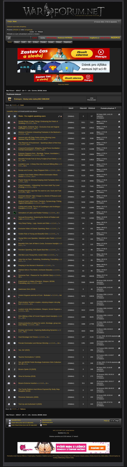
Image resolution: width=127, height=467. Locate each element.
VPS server (76, 456)
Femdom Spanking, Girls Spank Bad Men (33, 250)
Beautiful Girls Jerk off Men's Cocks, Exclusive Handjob (38, 243)
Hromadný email (11, 456)
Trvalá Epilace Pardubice (35, 456)
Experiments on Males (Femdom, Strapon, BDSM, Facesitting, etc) (36, 282)
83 (57, 213)
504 (23, 160)
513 (33, 176)
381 (28, 192)
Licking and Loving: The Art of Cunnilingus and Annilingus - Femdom (39, 207)
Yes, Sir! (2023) (24, 350)
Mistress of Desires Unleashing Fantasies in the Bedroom (39, 132)
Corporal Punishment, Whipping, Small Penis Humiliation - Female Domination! (39, 149)
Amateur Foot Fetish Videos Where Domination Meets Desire (38, 175)
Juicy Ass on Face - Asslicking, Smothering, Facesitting (38, 259)
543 (33, 198)
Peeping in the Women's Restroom (31, 265)
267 (45, 139)
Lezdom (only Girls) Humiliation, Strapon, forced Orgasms (39, 309)
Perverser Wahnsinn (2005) (28, 397)
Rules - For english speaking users (32, 116)
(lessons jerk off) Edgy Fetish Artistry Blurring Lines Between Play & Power (36, 138)
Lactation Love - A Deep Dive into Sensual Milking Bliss (38, 164)
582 (35, 208)
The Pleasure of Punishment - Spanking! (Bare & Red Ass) (39, 143)
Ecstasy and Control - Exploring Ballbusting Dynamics (37, 330)
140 (58, 343)
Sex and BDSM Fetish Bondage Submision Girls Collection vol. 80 (39, 363)
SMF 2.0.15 (55, 430)
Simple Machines (70, 430)
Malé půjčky (105, 456)
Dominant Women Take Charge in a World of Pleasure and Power (39, 197)
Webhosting (61, 457)
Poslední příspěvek (108, 108)
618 (43, 150)
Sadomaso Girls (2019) (26, 289)
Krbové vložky (70, 457)
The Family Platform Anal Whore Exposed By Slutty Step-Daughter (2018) (39, 390)
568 (60, 295)
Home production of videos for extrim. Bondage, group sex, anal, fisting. (39, 324)
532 (35, 123)
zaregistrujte (28, 29)
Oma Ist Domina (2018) (26, 376)
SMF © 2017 (62, 430)
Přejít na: (106, 420)
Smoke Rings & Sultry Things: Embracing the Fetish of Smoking (38, 122)
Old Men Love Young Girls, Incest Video (32, 255)
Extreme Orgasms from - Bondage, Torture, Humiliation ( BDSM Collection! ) (38, 154)
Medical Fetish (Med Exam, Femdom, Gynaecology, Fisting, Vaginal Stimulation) (40, 202)
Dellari (15, 111)
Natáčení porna (47, 456)
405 (24, 332)
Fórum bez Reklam (63, 84)
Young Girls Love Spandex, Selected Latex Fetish (36, 238)
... (17, 105)
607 (35, 128)
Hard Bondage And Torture (28, 337)
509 (24, 166)
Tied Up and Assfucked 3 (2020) (30, 404)
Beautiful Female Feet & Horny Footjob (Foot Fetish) (37, 159)
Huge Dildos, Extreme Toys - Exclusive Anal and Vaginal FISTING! (38, 128)
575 (32, 219)
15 (47, 337)
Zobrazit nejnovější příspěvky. (16, 26)
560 (40, 283)
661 (42, 155)
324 (27, 134)
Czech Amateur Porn (66, 456)
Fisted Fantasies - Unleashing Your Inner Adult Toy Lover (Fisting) (39, 186)
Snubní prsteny (84, 456)
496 (19, 277)
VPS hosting (55, 456)
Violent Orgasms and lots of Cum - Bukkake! (34, 295)
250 (23, 318)
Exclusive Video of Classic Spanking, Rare (33, 229)
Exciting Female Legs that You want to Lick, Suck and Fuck (39, 191)
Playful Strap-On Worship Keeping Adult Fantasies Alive (38, 180)
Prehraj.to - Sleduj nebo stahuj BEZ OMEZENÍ (31, 99)
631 (28, 144)
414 (26, 182)
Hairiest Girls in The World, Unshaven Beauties (35, 270)
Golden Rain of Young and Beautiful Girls (33, 234)
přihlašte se (16, 29)
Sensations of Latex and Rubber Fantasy (33, 213)
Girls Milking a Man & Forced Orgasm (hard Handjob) (37, 316)
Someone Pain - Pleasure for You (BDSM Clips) (35, 275)
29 (31, 304)
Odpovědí (83, 108)
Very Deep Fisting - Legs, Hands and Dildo (33, 223)
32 (46, 383)
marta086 (10, 111)
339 (58, 170)
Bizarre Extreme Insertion (27, 383)
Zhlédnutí (91, 108)
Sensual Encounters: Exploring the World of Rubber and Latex (38, 218)
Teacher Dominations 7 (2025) (29, 357)
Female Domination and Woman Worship (33, 343)
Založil (71, 108)
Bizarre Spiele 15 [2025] (27, 369)
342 (27, 311)
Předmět (40, 108)
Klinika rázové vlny (95, 456)
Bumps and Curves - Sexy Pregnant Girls (33, 170)
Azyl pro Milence (21, 456)
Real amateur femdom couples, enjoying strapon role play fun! (39, 303)
